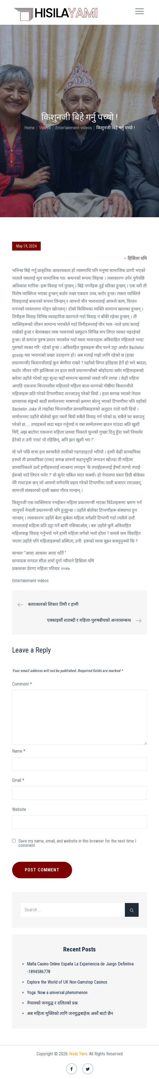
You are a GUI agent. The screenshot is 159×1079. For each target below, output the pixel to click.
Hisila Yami (78, 1053)
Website (19, 809)
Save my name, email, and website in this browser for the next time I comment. (77, 843)
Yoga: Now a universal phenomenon (57, 992)
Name (18, 751)
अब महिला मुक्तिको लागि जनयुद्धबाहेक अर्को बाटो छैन (70, 1013)
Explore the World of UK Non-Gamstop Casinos (67, 982)
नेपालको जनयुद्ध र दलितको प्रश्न (52, 1003)
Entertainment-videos (30, 580)
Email (18, 780)
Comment (22, 684)
